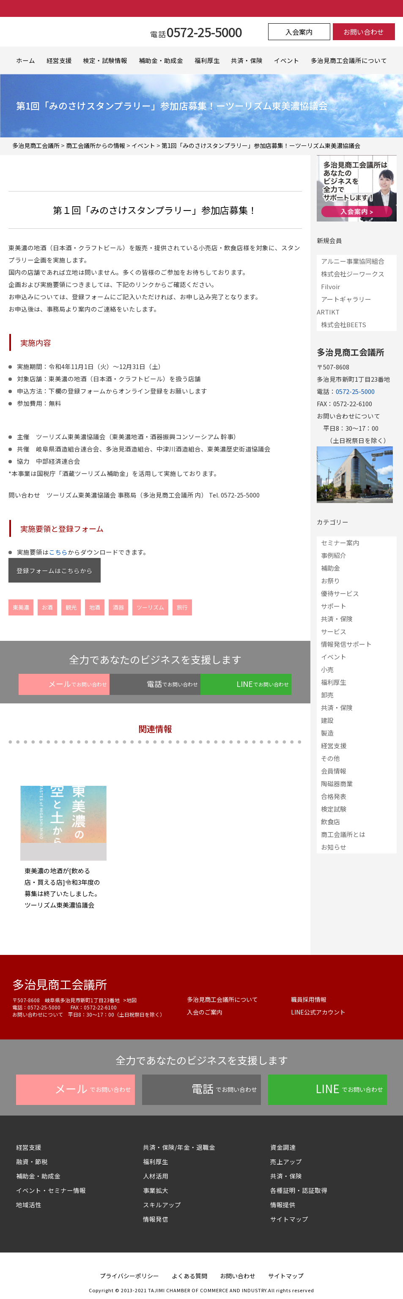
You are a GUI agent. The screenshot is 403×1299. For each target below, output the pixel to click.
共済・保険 (247, 60)
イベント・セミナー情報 (51, 1190)
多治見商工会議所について (349, 60)
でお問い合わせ (77, 683)
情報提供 (283, 1204)
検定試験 (333, 808)
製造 (327, 732)
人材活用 (155, 1175)
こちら (58, 551)
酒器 (118, 607)
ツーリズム (150, 607)
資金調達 (286, 1147)
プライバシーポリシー (129, 1276)
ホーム (25, 60)
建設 (327, 720)
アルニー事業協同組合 (352, 261)
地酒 (94, 607)
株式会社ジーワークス (352, 273)
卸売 (327, 694)
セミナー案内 (340, 542)
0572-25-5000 (355, 391)
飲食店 (330, 821)
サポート (333, 606)
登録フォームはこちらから (54, 570)
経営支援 (59, 60)
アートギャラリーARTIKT (344, 305)
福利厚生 (207, 60)
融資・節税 (32, 1161)
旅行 (182, 607)
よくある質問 (189, 1276)
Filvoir (330, 286)
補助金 (330, 567)
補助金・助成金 (161, 60)
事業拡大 (155, 1190)
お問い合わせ (363, 32)
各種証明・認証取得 (298, 1190)
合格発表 (333, 796)
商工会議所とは (343, 834)
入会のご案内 (204, 1012)
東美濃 (21, 607)
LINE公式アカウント (318, 1012)
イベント (286, 60)
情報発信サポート (346, 644)
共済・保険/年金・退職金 (179, 1147)
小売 (327, 669)
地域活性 (28, 1204)
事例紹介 (333, 555)
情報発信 (155, 1218)
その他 (330, 758)
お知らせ (333, 846)
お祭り (330, 580)
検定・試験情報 (105, 60)
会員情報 (333, 770)
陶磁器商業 (337, 783)
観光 (71, 607)
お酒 (47, 607)
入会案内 (299, 32)
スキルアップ (165, 1204)
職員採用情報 (308, 999)
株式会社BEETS (343, 324)
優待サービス (340, 593)
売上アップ (286, 1161)
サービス (333, 631)
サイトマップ (289, 1218)
